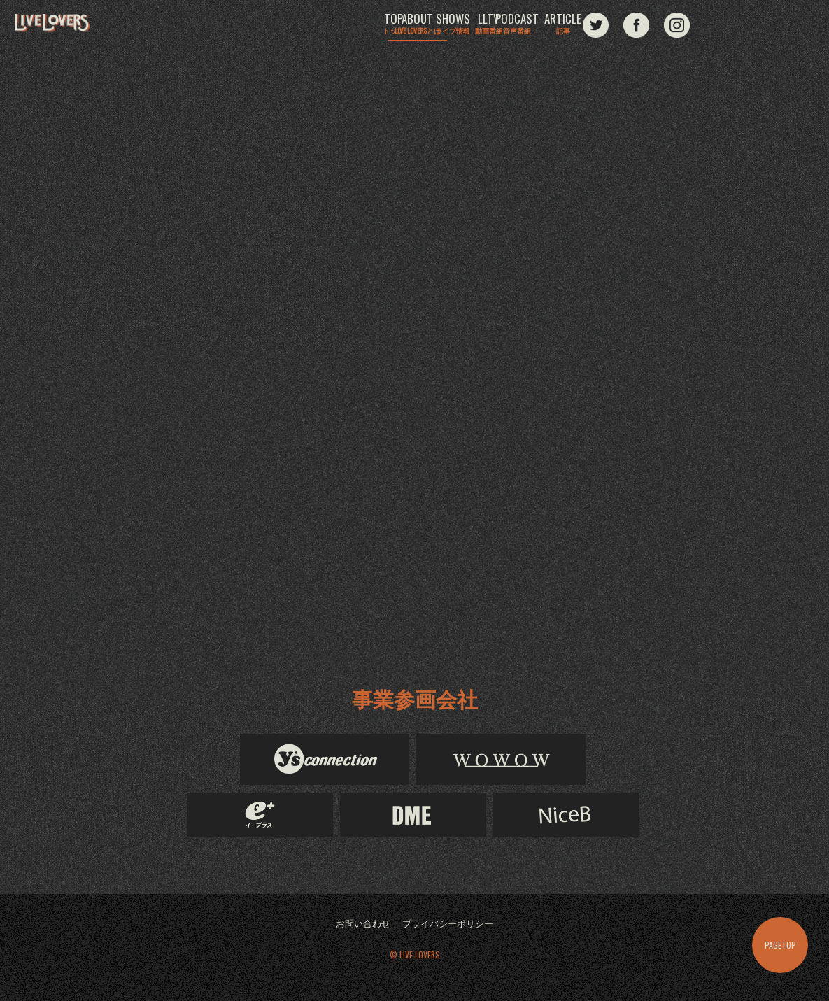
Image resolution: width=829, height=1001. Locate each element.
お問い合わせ (359, 924)
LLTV (527, 25)
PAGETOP (780, 945)
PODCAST (602, 25)
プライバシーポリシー (450, 924)
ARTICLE (677, 25)
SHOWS (452, 25)
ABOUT (377, 28)
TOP (303, 25)
